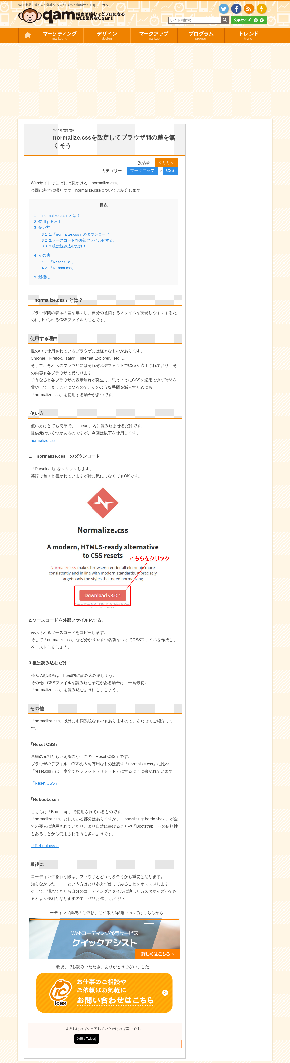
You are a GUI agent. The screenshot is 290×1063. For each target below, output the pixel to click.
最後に (42, 277)
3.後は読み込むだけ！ (64, 246)
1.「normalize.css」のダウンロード (75, 234)
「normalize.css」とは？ (57, 216)
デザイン (106, 35)
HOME (27, 35)
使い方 (42, 227)
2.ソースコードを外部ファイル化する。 (79, 240)
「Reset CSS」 (58, 262)
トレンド (248, 35)
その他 (42, 255)
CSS (170, 170)
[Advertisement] (145, 80)
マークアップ (153, 35)
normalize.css (43, 440)
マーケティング (59, 35)
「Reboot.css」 (58, 268)
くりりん (166, 162)
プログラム (200, 35)
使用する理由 (47, 222)
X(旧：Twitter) (86, 1039)
